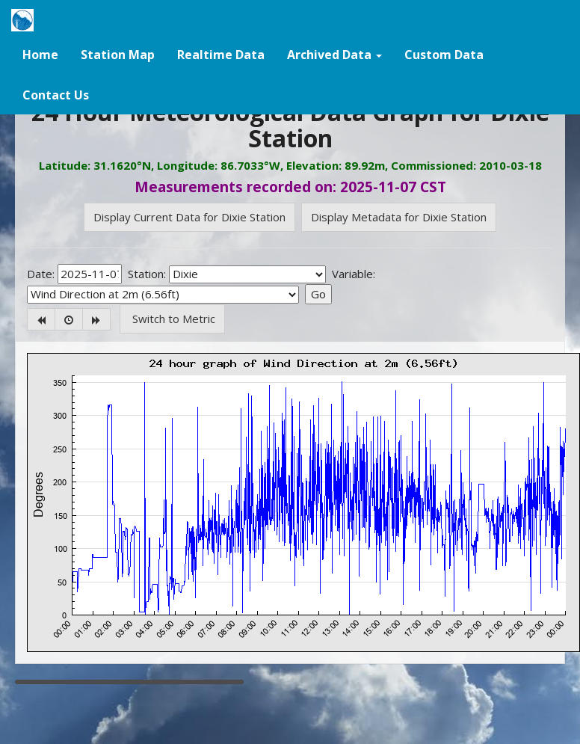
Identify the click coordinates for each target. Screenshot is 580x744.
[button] (334, 54)
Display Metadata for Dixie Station (399, 216)
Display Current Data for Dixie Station (189, 216)
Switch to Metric (172, 318)
